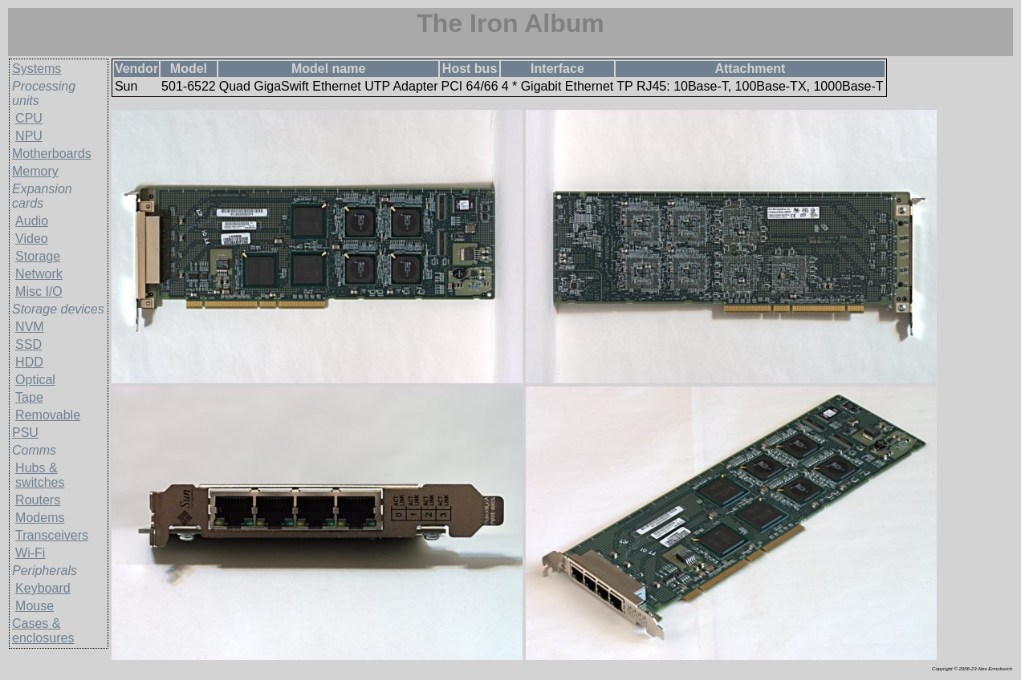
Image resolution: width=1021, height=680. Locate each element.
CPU (29, 118)
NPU (29, 136)
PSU (25, 432)
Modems (39, 517)
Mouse (34, 606)
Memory (35, 171)
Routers (37, 500)
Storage (37, 256)
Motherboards (52, 153)
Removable (47, 415)
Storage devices (58, 309)
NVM (29, 327)
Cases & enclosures (43, 631)
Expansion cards (42, 196)
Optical (35, 380)
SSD (28, 344)
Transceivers (51, 535)
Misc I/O (39, 291)
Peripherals (44, 570)
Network (39, 274)
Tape (29, 397)
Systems (36, 68)
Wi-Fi (30, 553)
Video (31, 238)
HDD (29, 362)
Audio (31, 221)
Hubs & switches (39, 475)
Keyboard (43, 588)
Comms (34, 450)
